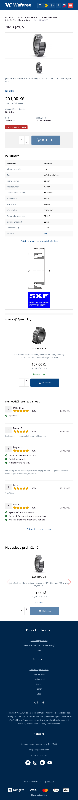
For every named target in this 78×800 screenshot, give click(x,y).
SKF (45, 233)
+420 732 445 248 (39, 755)
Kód (7, 118)
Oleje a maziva (39, 674)
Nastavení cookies (39, 795)
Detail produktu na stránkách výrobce (39, 241)
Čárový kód (41, 118)
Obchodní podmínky (39, 640)
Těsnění (39, 689)
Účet (39, 650)
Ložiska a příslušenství (39, 669)
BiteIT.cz (50, 781)
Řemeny (39, 684)
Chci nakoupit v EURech (16, 127)
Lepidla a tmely (39, 679)
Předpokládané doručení (15, 109)
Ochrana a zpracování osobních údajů (39, 645)
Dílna (39, 693)
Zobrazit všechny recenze (39, 529)
